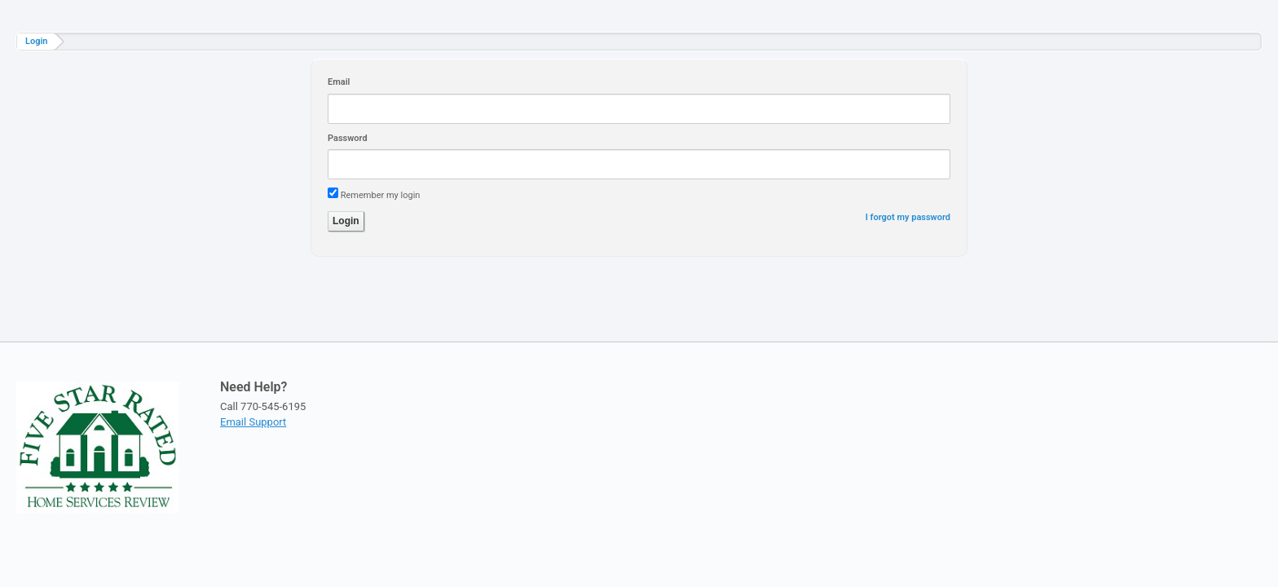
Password (348, 138)
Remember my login (381, 195)
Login (36, 41)
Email (339, 82)
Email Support (253, 422)
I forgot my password (908, 217)
